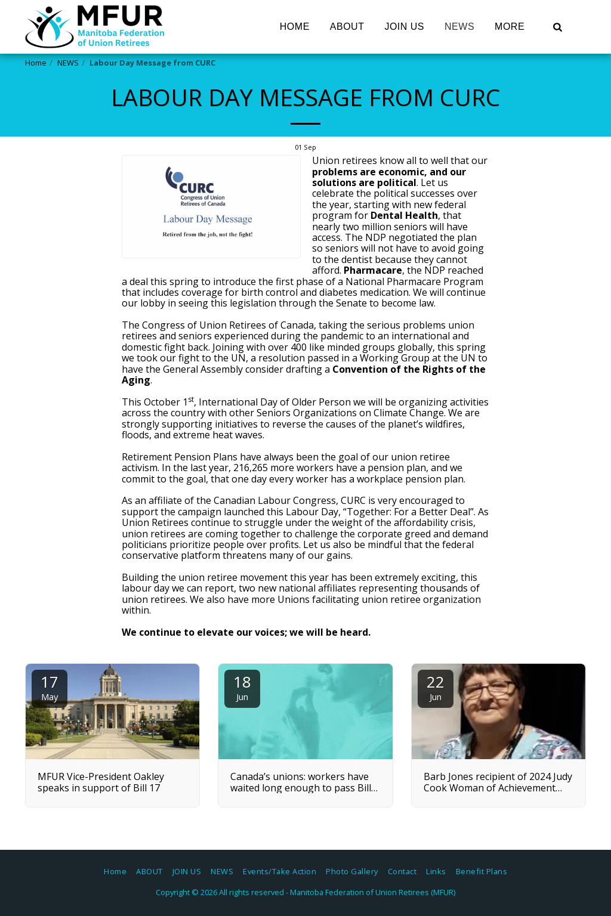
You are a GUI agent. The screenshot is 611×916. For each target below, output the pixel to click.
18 (242, 687)
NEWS (68, 62)
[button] (557, 27)
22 (435, 687)
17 (49, 687)
